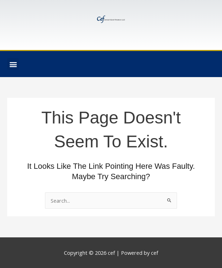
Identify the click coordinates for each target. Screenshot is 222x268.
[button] (13, 64)
